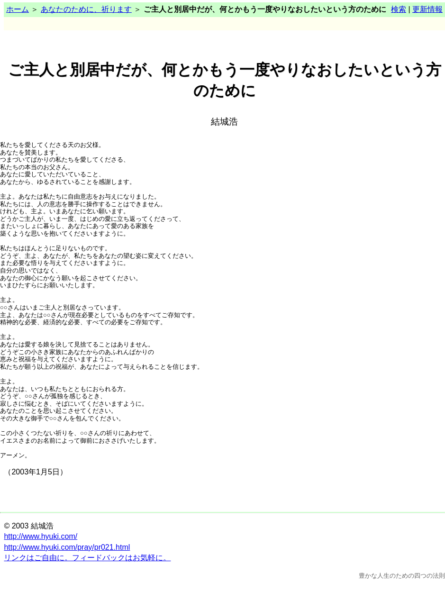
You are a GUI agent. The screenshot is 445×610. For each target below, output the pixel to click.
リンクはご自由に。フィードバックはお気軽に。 (87, 558)
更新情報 (427, 9)
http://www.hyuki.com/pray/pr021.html (67, 547)
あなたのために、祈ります (86, 9)
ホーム (17, 9)
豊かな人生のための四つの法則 (402, 575)
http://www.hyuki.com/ (40, 536)
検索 (398, 9)
